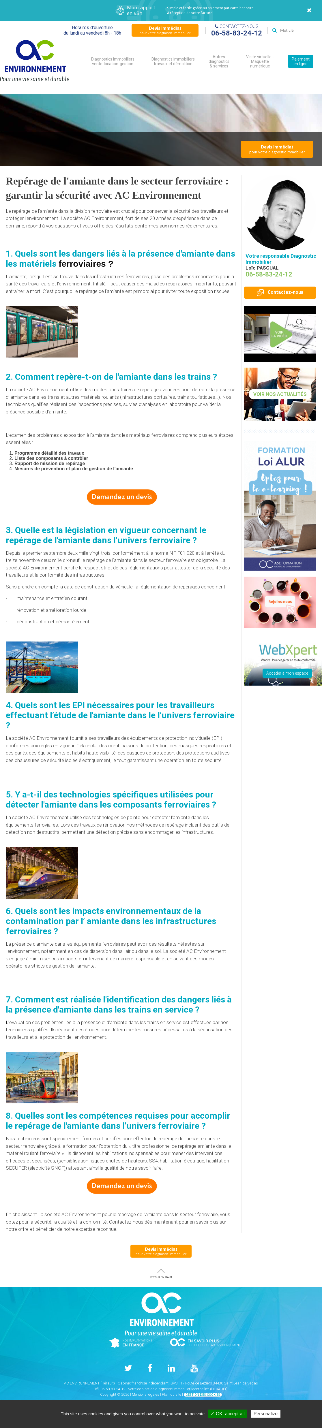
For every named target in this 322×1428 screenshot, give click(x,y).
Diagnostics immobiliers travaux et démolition (173, 61)
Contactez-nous (280, 292)
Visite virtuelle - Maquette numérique (260, 61)
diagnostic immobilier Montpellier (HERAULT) (191, 1389)
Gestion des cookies (203, 1395)
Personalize (266, 1413)
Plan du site (171, 1394)
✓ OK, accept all (227, 1413)
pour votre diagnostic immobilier (165, 30)
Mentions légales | (147, 1394)
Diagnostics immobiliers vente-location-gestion (112, 61)
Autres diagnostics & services (219, 61)
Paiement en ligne (301, 61)
